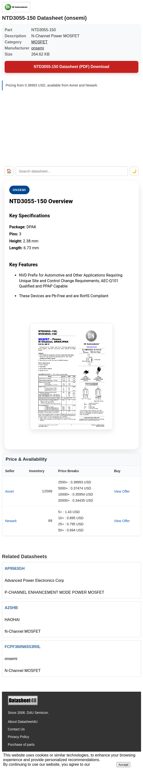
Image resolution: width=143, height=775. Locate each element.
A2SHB (11, 608)
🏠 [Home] (9, 171)
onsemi (37, 48)
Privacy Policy (18, 737)
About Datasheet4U (23, 722)
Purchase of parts (21, 744)
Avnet (9, 491)
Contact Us (16, 729)
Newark (11, 521)
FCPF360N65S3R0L (23, 647)
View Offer (122, 491)
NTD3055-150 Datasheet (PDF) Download (71, 67)
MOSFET (39, 42)
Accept (123, 764)
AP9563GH (15, 568)
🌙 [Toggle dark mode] (134, 171)
